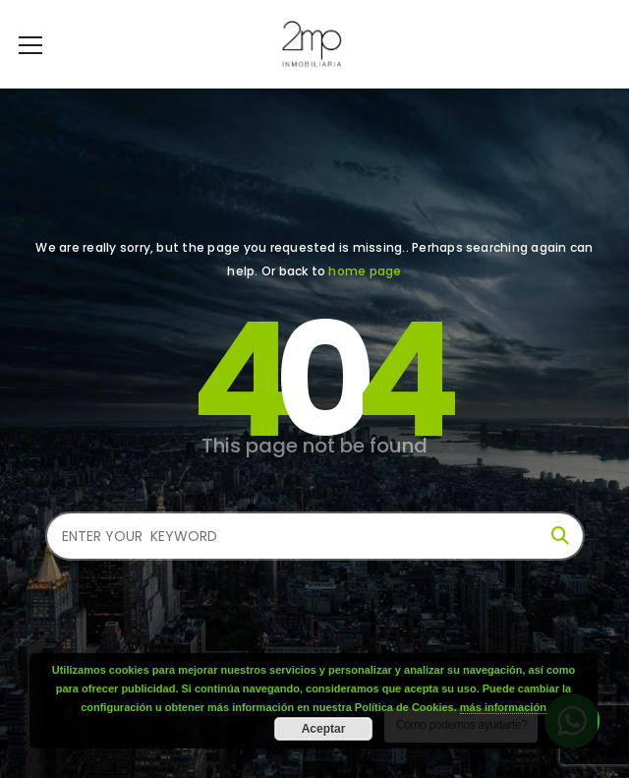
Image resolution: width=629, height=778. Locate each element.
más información (503, 707)
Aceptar (324, 729)
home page (364, 271)
